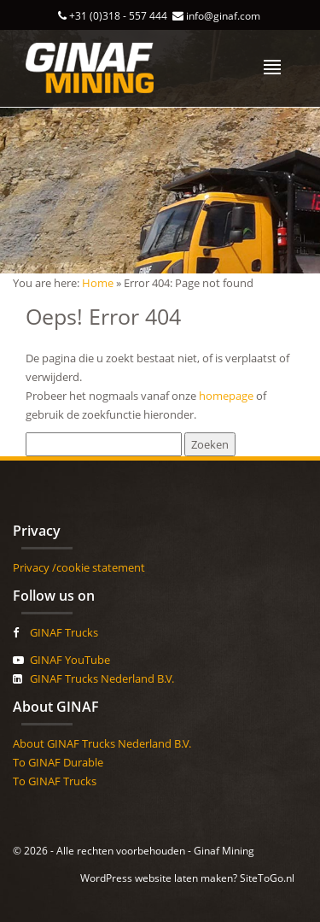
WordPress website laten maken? (158, 878)
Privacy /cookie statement (79, 567)
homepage (226, 395)
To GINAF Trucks (54, 781)
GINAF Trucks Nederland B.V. (102, 678)
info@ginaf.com (223, 16)
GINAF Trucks (64, 632)
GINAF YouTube (70, 659)
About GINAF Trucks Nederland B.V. (102, 743)
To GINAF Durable (58, 762)
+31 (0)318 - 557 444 (118, 16)
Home (97, 283)
